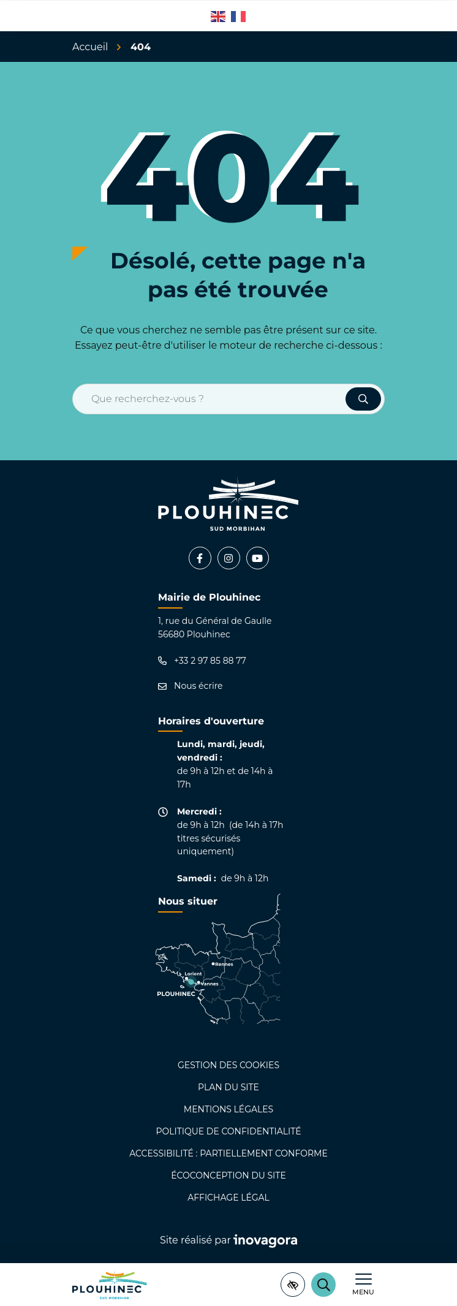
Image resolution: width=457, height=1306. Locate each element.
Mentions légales (228, 1109)
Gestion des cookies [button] (228, 1065)
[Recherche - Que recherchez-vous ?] (209, 399)
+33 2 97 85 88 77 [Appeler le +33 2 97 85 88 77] (202, 661)
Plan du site (228, 1087)
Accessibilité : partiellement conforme (228, 1153)
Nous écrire (190, 686)
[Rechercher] (323, 1284)
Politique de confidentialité (228, 1131)
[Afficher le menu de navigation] (363, 1285)
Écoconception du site (228, 1175)
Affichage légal (228, 1197)
